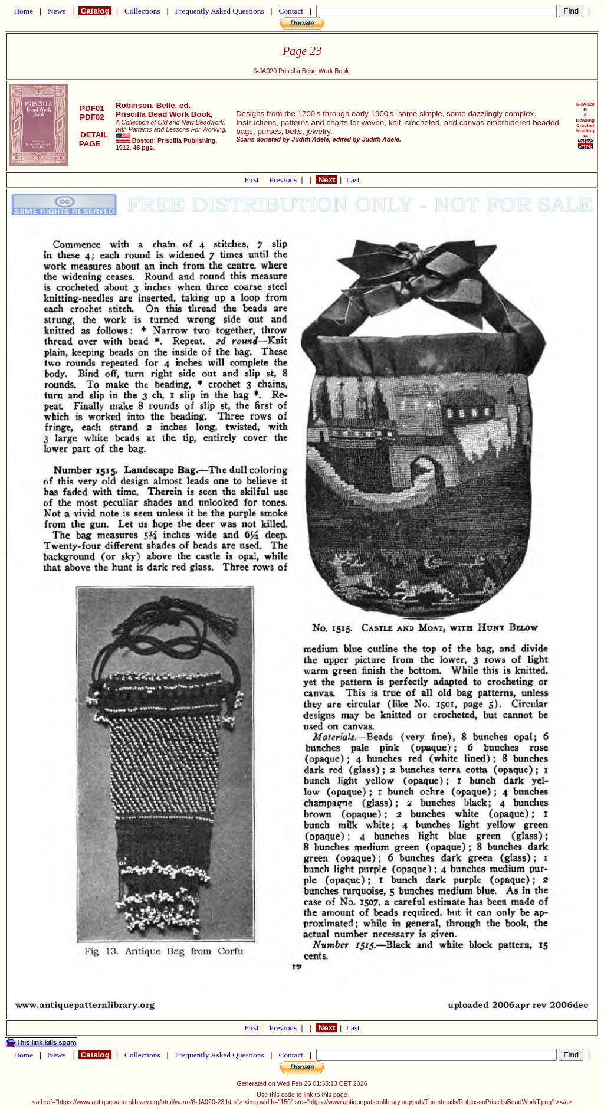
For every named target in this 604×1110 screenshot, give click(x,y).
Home (23, 10)
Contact (291, 10)
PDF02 (92, 117)
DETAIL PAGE (92, 139)
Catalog (94, 10)
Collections (142, 10)
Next (326, 179)
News (57, 10)
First (252, 179)
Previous (284, 179)
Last (353, 179)
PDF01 (92, 108)
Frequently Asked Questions (219, 10)
